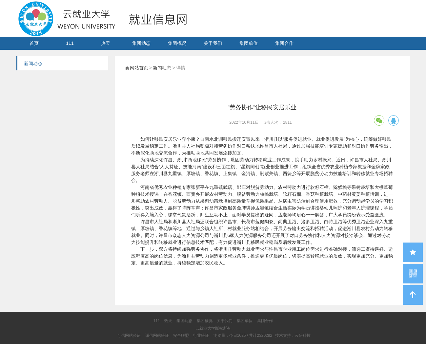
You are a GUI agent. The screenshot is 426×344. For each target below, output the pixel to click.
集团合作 (284, 43)
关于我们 (213, 43)
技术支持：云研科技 (293, 335)
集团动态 (141, 43)
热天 (105, 43)
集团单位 (248, 43)
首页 (34, 43)
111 (69, 43)
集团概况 (177, 43)
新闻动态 (162, 67)
